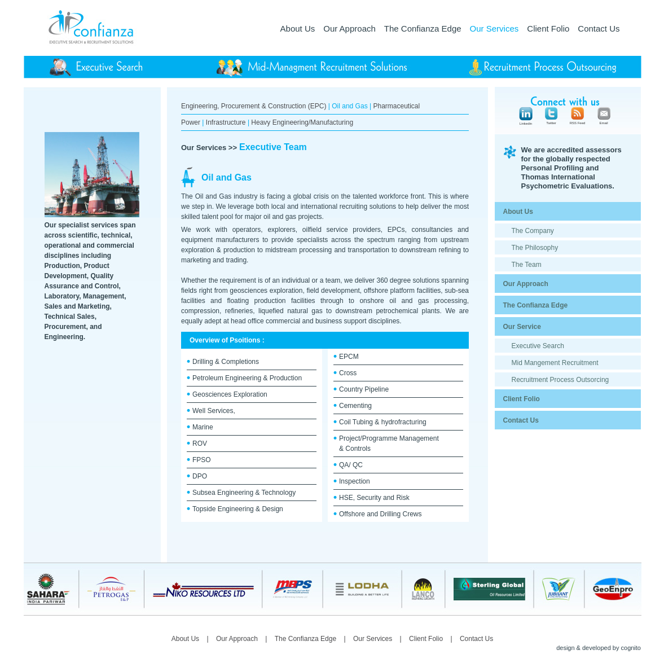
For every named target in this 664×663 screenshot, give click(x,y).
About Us (297, 28)
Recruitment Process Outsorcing (560, 380)
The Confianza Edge (422, 28)
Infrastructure (226, 122)
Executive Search (538, 346)
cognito (631, 647)
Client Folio (548, 28)
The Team (527, 265)
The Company (533, 231)
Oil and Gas (349, 106)
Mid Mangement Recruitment (555, 363)
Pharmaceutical (396, 106)
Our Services (494, 28)
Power (190, 122)
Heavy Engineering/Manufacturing (302, 122)
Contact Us (598, 28)
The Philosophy (535, 248)
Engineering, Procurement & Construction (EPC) (253, 106)
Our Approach (349, 28)
